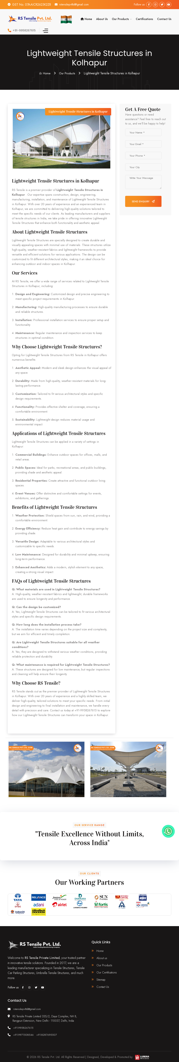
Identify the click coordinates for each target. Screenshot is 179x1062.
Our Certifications (107, 971)
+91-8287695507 (47, 1033)
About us (102, 956)
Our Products (120, 18)
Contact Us (164, 18)
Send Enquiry (143, 199)
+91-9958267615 (23, 1026)
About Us (102, 18)
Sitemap (101, 978)
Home (86, 18)
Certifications (144, 18)
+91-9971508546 (23, 1033)
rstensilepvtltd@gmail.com (76, 4)
